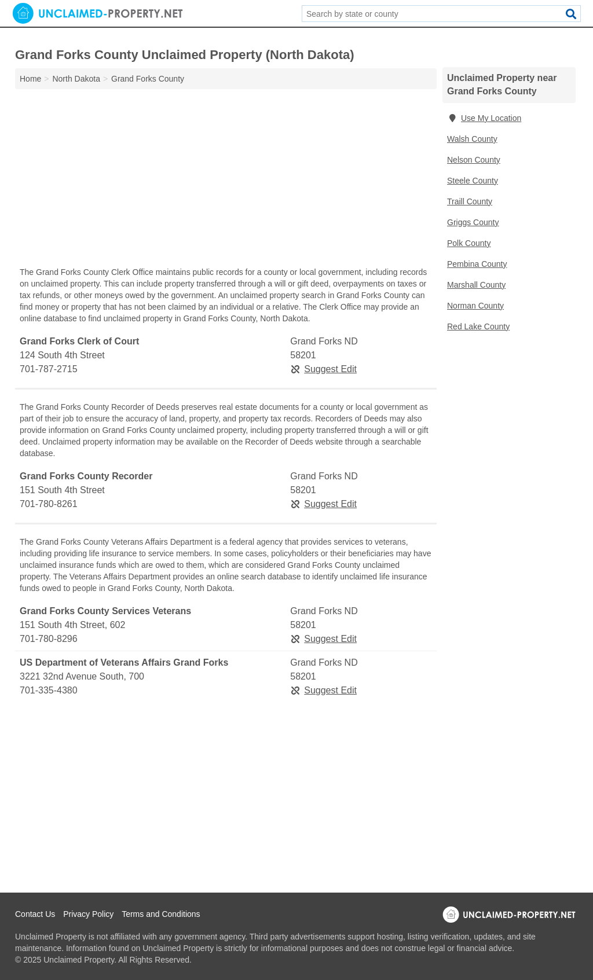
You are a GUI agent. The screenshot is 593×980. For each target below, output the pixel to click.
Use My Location (484, 118)
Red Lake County (478, 326)
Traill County (469, 201)
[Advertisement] (226, 181)
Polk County (468, 243)
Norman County (475, 305)
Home (30, 78)
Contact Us (35, 914)
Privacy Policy (88, 914)
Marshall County (476, 284)
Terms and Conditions (161, 914)
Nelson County (473, 159)
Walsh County (472, 139)
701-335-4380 (49, 690)
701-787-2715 (49, 369)
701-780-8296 (49, 639)
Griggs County (473, 222)
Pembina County (477, 264)
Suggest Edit (323, 369)
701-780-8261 (49, 504)
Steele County (472, 180)
